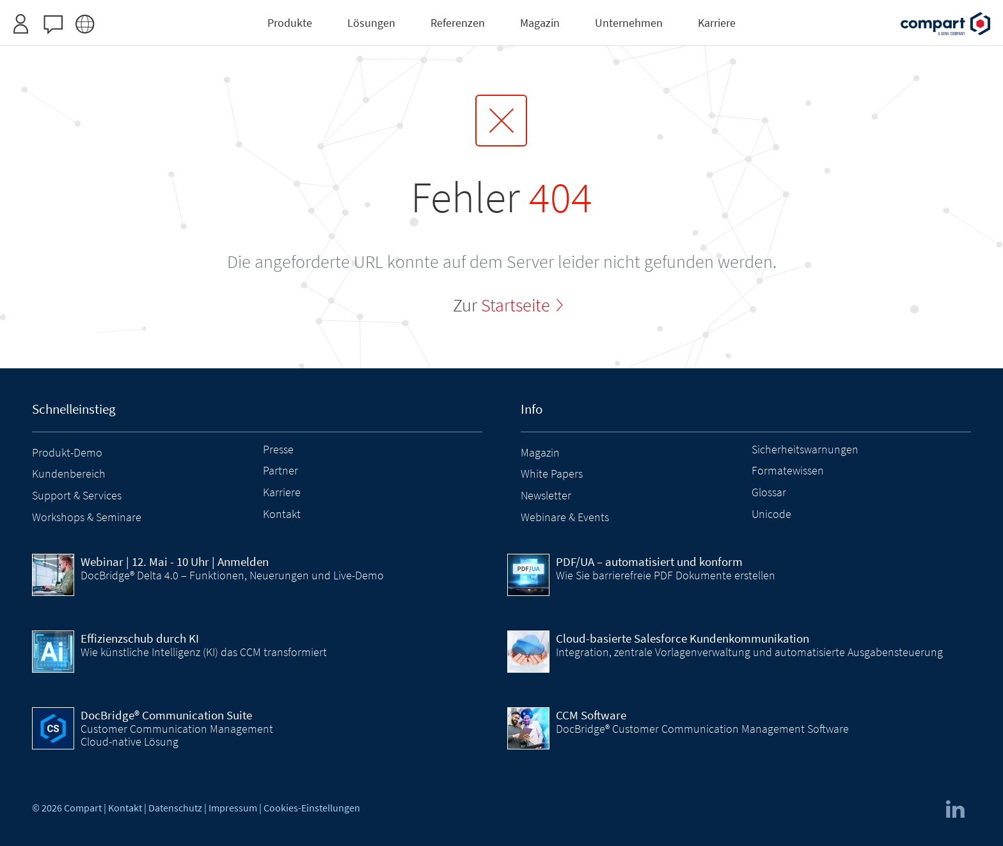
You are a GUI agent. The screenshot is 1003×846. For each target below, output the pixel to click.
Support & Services (77, 495)
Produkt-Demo (67, 452)
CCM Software (591, 715)
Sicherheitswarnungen (805, 449)
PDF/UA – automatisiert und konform (649, 561)
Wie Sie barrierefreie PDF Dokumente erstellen (665, 575)
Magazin (540, 452)
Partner (280, 470)
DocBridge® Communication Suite (166, 715)
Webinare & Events (565, 517)
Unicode (771, 513)
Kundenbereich (69, 473)
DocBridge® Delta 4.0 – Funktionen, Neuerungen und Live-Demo (232, 575)
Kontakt (282, 513)
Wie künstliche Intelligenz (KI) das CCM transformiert (204, 652)
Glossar (769, 492)
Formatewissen (788, 470)
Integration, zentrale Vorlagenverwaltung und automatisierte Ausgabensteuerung (749, 652)
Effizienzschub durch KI (140, 638)
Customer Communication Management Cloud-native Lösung (177, 735)
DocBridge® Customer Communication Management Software (702, 728)
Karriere (282, 492)
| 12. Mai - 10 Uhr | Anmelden (175, 561)
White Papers (552, 473)
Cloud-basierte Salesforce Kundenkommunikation (682, 638)
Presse (278, 449)
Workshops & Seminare (86, 517)
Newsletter (546, 495)
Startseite (515, 305)
